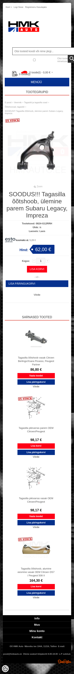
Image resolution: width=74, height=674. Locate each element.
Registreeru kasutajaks (36, 7)
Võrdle (37, 295)
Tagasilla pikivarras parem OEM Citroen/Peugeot (36, 430)
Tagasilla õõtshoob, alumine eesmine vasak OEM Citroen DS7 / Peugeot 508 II (36, 572)
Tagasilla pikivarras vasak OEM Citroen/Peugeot (36, 500)
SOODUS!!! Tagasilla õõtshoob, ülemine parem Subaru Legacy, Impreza (34, 112)
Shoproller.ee (64, 661)
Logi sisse (18, 7)
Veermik (18, 102)
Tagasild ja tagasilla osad (35, 102)
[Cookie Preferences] (5, 668)
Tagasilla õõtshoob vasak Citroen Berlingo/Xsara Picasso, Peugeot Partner (36, 361)
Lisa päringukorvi (22, 283)
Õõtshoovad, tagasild (14, 107)
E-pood (8, 102)
